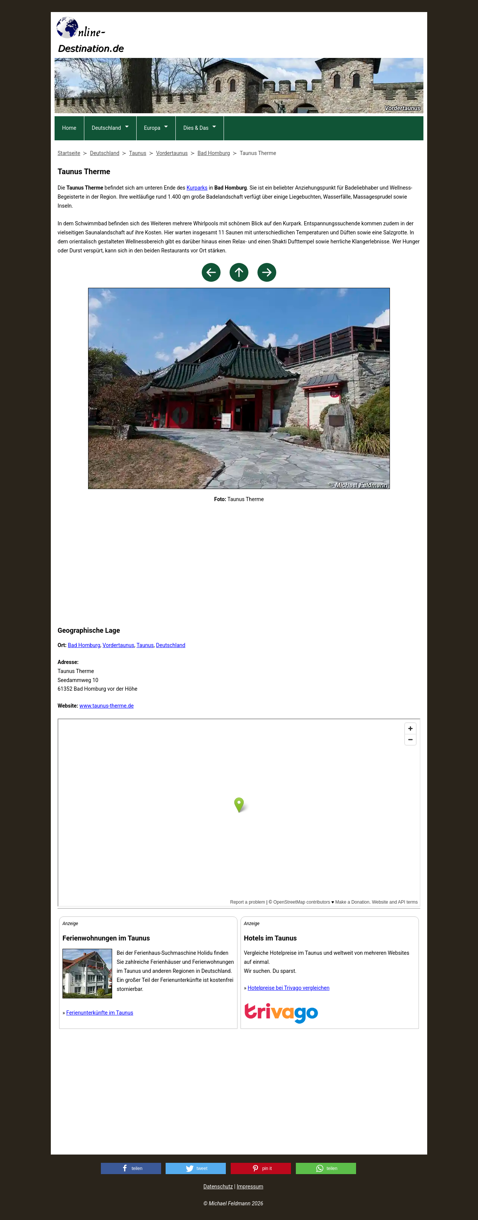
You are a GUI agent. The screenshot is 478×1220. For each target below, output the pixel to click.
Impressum (250, 1187)
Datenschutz (218, 1187)
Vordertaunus (118, 645)
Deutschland (106, 128)
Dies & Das (196, 128)
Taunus (145, 645)
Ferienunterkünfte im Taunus (99, 1013)
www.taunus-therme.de (106, 706)
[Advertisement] (286, 34)
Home (69, 128)
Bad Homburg (84, 645)
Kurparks (197, 188)
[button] (131, 1168)
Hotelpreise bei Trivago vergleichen (288, 988)
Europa (152, 128)
